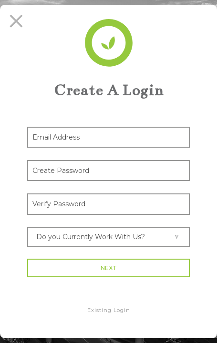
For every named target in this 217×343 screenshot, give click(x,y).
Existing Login (108, 310)
